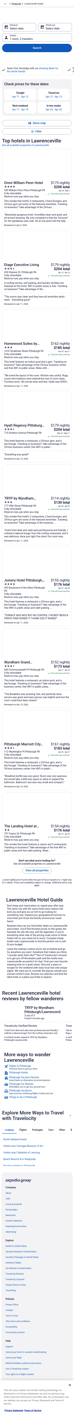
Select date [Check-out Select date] (53, 28)
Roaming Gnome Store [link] (16, 1226)
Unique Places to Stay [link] (16, 1285)
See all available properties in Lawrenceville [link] (25, 145)
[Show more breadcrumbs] (5, 4)
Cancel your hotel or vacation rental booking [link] (26, 1352)
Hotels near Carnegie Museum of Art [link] (23, 1146)
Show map (37, 123)
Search (37, 48)
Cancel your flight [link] (14, 1357)
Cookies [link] (9, 1310)
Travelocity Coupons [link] (15, 1279)
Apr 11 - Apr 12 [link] (20, 96)
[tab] (9, 1130)
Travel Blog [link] (11, 1290)
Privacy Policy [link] (12, 1304)
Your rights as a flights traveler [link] (20, 1374)
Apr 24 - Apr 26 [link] (54, 109)
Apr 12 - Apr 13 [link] (54, 96)
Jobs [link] (8, 1198)
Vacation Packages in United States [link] (22, 1257)
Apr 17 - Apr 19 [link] (20, 109)
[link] (37, 1067)
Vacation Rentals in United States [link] (21, 1251)
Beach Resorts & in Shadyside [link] (19, 1159)
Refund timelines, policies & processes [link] (23, 1363)
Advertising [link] (11, 1232)
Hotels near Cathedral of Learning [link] (21, 1152)
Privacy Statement (14, 1410)
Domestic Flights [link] (13, 1263)
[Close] (70, 1385)
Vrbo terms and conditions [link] (18, 1321)
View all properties (37, 870)
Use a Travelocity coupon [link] (17, 1369)
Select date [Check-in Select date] (17, 28)
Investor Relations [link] (14, 1221)
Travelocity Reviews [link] (15, 1274)
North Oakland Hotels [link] (15, 1139)
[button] (37, 1115)
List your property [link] (14, 1204)
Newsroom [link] (11, 1215)
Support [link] (9, 1346)
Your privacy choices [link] (15, 1332)
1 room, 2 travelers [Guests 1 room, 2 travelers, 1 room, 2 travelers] (21, 39)
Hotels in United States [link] (16, 1246)
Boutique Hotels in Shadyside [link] (19, 1165)
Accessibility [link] (11, 1327)
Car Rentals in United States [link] (18, 1268)
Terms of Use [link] (12, 1316)
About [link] (8, 1193)
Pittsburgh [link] (16, 4)
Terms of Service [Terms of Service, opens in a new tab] (32, 1410)
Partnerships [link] (11, 1210)
